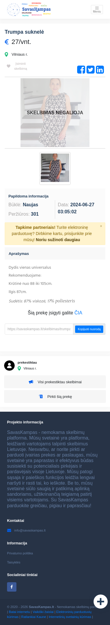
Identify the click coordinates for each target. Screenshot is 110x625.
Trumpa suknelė (24, 32)
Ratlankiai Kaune (33, 617)
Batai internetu (19, 612)
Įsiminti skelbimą (17, 66)
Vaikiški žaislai (43, 612)
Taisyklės (13, 562)
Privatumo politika (20, 553)
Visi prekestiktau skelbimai (55, 381)
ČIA (78, 312)
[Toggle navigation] (97, 9)
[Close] (101, 226)
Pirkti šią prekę (55, 396)
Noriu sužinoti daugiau (58, 239)
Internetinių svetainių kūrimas (70, 617)
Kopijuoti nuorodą (89, 329)
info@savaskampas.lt (26, 530)
